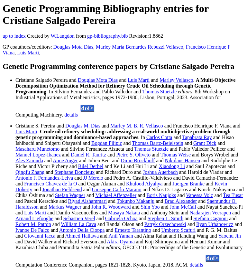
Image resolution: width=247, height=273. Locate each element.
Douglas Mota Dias (73, 47)
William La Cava (78, 224)
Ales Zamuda (29, 160)
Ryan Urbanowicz (214, 224)
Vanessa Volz (199, 195)
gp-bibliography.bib (107, 36)
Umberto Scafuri (178, 230)
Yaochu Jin (229, 236)
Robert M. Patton (33, 224)
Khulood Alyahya (144, 183)
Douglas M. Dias (82, 125)
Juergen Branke (188, 183)
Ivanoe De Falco (32, 230)
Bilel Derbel (91, 166)
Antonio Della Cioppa (82, 230)
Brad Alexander (180, 201)
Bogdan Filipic (106, 143)
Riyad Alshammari (87, 201)
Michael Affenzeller (115, 195)
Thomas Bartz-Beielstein (157, 143)
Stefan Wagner (70, 195)
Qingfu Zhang (29, 172)
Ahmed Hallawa (82, 236)
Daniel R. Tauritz (88, 154)
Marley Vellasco (176, 80)
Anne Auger (65, 160)
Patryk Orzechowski (165, 224)
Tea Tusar (233, 195)
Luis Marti (28, 52)
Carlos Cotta (159, 137)
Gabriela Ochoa (121, 218)
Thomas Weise (175, 154)
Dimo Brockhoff (138, 160)
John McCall (183, 207)
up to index (14, 36)
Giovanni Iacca (39, 236)
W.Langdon (62, 36)
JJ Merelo (93, 178)
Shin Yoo (150, 207)
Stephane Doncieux (74, 172)
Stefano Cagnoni (210, 218)
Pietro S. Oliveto (133, 154)
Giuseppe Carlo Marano (117, 189)
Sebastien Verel (79, 218)
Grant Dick (204, 143)
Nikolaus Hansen (182, 160)
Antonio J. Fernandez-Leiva (44, 178)
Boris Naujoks (161, 195)
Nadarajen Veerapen (210, 212)
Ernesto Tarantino (132, 230)
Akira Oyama (121, 241)
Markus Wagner (65, 207)
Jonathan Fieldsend (62, 189)
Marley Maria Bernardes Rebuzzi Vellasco (139, 47)
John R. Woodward (111, 207)
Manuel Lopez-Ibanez (38, 154)
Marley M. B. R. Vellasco (136, 125)
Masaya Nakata (124, 212)
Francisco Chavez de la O (50, 183)
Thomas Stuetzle (159, 91)
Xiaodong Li (172, 166)
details (71, 115)
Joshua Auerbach (160, 172)
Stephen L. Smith (166, 218)
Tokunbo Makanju (136, 201)
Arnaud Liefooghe (34, 218)
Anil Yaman (120, 236)
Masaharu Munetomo (37, 149)
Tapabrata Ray (197, 137)
